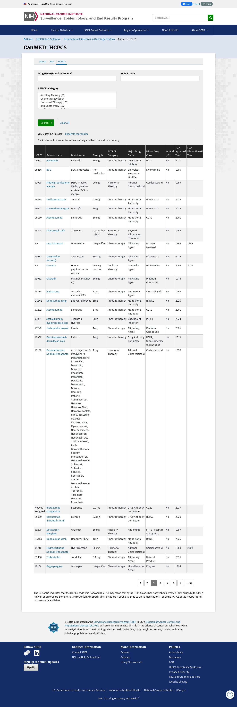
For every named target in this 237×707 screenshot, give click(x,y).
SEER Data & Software (48, 39)
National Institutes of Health (124, 690)
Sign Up (31, 667)
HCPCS (62, 61)
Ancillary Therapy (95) (77, 95)
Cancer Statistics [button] (60, 30)
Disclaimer (175, 657)
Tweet (196, 4)
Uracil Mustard (54, 243)
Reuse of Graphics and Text (184, 676)
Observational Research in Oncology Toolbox (89, 39)
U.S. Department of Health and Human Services (78, 690)
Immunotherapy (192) (77, 106)
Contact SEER (79, 652)
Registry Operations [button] (135, 30)
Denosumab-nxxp (56, 300)
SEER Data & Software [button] (96, 30)
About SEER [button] (198, 30)
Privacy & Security (179, 672)
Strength (98, 155)
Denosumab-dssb (56, 538)
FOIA (171, 662)
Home (34, 30)
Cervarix (51, 265)
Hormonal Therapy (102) (77, 102)
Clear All (64, 122)
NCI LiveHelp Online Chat (86, 657)
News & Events (170, 30)
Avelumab (52, 160)
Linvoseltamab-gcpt (57, 208)
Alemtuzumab (54, 217)
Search (45, 122)
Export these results (76, 133)
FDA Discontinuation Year (196, 151)
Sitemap (125, 657)
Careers (125, 652)
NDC (52, 61)
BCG (48, 169)
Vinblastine (52, 291)
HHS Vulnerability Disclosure (185, 667)
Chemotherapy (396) (77, 98)
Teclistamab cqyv (56, 199)
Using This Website (131, 662)
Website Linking (178, 681)
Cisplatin (51, 278)
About (42, 61)
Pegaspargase (54, 566)
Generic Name (54, 155)
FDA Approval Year (180, 151)
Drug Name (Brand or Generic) (55, 73)
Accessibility (176, 652)
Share (187, 4)
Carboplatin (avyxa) (57, 328)
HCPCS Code (128, 73)
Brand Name (78, 155)
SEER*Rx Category (48, 88)
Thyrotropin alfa (55, 230)
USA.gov (180, 690)
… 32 (189, 583)
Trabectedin (53, 557)
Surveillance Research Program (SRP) (115, 621)
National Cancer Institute (158, 690)
